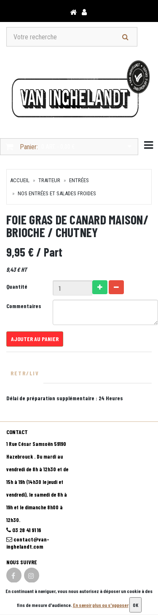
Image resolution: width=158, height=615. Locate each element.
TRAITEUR (49, 180)
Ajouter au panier (35, 338)
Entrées (79, 180)
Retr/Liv (25, 373)
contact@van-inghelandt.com (27, 543)
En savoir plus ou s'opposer (101, 605)
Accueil (19, 180)
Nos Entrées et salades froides (57, 193)
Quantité (16, 286)
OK (135, 605)
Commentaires (23, 305)
